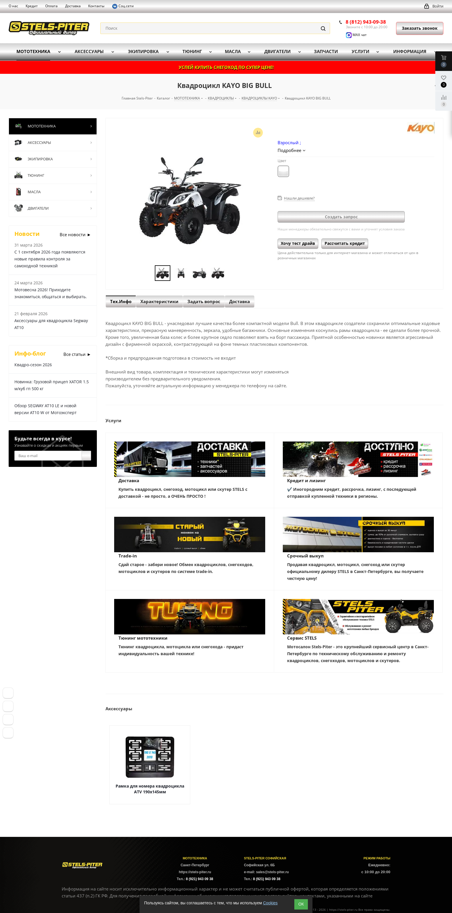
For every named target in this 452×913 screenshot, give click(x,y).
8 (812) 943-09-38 (366, 21)
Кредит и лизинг (306, 480)
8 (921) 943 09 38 (199, 879)
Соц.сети (123, 6)
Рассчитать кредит (345, 243)
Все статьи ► (77, 354)
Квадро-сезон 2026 (33, 364)
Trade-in (127, 556)
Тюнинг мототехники (142, 638)
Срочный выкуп (305, 556)
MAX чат (356, 34)
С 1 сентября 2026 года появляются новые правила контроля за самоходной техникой (49, 258)
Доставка (128, 480)
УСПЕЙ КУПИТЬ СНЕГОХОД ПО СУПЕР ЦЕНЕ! (226, 67)
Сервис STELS (302, 638)
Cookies (270, 903)
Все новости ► (75, 234)
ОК (301, 904)
